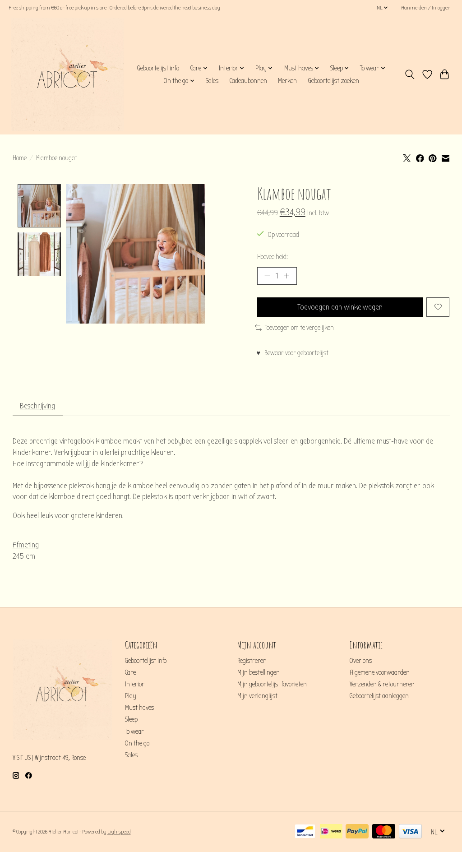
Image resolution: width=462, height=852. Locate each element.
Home (20, 158)
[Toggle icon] (409, 74)
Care (130, 672)
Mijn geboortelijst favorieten (272, 684)
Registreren (252, 661)
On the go (137, 743)
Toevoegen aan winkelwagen (340, 307)
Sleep (131, 719)
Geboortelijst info (158, 68)
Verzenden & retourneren (382, 684)
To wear (134, 732)
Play (130, 696)
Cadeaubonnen (248, 81)
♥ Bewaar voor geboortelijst (292, 353)
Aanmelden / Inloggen (426, 8)
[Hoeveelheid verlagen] (267, 275)
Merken (287, 81)
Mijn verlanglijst (257, 696)
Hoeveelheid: (272, 257)
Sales (212, 81)
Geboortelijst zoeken (333, 81)
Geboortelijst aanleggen (379, 696)
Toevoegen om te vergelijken (294, 328)
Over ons (361, 661)
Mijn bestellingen (258, 672)
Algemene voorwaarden (380, 672)
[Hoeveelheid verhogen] (286, 275)
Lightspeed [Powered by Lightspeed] (119, 832)
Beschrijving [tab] (37, 406)
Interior (134, 684)
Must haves (139, 708)
